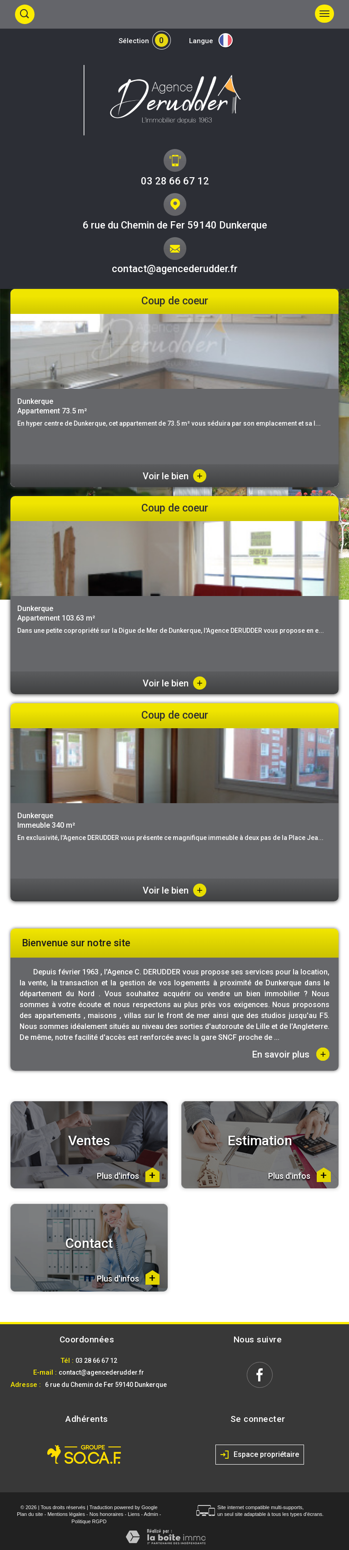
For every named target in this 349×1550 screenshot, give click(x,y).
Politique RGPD (88, 1521)
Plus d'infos (128, 1174)
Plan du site (30, 1514)
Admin (151, 1514)
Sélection (134, 41)
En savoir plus (290, 1054)
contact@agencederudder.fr (175, 268)
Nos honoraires (107, 1514)
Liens (134, 1514)
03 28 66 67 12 (175, 181)
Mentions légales (66, 1514)
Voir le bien (174, 476)
